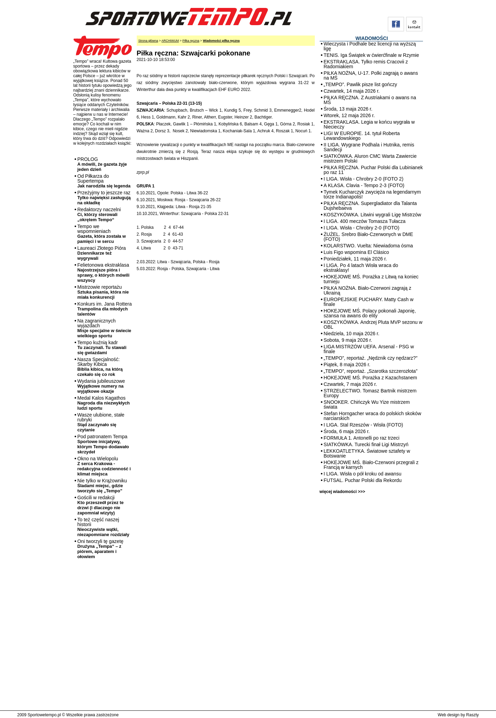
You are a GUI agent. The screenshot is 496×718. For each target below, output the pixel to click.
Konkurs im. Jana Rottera (105, 309)
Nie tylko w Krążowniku (102, 485)
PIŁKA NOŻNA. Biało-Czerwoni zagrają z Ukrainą (367, 290)
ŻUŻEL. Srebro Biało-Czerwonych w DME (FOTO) (368, 237)
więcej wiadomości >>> (342, 491)
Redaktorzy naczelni (99, 214)
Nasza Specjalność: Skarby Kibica (100, 367)
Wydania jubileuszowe (101, 386)
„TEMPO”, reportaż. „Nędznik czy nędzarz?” (370, 358)
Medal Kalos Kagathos (104, 403)
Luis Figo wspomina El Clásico (356, 252)
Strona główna (148, 40)
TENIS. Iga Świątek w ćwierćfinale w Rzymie (371, 55)
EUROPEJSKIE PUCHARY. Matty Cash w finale (369, 302)
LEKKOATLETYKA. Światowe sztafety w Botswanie (367, 453)
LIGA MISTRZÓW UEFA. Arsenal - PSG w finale (369, 349)
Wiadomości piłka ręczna (221, 40)
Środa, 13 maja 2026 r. (348, 109)
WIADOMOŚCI (371, 38)
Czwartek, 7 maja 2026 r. (350, 384)
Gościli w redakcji (101, 505)
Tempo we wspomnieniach (102, 234)
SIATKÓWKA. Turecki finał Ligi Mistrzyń (366, 444)
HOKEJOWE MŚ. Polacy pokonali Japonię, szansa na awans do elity (370, 313)
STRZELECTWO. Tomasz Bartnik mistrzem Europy (370, 393)
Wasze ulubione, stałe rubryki (101, 422)
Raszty (472, 714)
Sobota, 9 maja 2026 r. (348, 340)
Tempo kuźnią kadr (102, 347)
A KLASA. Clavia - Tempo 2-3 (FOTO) (364, 185)
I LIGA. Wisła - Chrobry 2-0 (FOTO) (362, 227)
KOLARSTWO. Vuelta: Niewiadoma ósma (368, 245)
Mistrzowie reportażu (103, 292)
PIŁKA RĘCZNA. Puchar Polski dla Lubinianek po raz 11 (373, 170)
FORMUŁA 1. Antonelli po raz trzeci (362, 438)
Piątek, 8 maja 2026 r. (347, 364)
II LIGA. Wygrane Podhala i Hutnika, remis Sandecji (369, 147)
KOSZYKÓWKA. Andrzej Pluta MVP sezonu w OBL (373, 324)
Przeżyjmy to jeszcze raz (104, 197)
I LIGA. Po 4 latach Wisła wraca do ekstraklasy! (361, 268)
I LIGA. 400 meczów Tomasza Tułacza (365, 221)
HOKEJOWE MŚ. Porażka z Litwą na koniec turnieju (371, 279)
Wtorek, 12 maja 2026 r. (349, 115)
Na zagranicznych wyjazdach (105, 328)
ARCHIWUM (170, 40)
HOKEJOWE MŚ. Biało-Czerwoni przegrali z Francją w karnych (371, 465)
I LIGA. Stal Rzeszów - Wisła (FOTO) (363, 425)
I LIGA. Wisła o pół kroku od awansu (363, 473)
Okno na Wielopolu (104, 466)
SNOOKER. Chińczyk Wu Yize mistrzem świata (367, 404)
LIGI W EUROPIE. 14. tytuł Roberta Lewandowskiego (362, 136)
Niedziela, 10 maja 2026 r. (352, 333)
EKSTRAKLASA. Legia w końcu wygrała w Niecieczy (369, 124)
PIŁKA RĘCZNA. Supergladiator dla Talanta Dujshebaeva (370, 206)
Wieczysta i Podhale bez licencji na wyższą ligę (370, 46)
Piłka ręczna (191, 40)
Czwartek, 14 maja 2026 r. (352, 91)
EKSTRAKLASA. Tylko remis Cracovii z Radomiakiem (366, 64)
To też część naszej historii (104, 527)
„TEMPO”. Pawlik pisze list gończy (360, 84)
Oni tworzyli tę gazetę (101, 548)
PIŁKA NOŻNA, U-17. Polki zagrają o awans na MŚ (371, 75)
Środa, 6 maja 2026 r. (347, 431)
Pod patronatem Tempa (103, 444)
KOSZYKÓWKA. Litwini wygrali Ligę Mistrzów (372, 214)
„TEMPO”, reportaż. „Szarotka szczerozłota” (370, 371)
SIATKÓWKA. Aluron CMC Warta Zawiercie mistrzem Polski (370, 158)
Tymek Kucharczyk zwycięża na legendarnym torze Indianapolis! (372, 194)
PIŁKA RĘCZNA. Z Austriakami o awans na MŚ (370, 100)
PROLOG (102, 164)
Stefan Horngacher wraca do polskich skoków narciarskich (372, 416)
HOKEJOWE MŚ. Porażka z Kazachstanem (370, 377)
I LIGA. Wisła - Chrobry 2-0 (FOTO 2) (364, 179)
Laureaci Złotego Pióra (102, 253)
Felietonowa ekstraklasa (104, 272)
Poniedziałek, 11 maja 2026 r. (355, 258)
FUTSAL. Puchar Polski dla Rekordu (363, 480)
